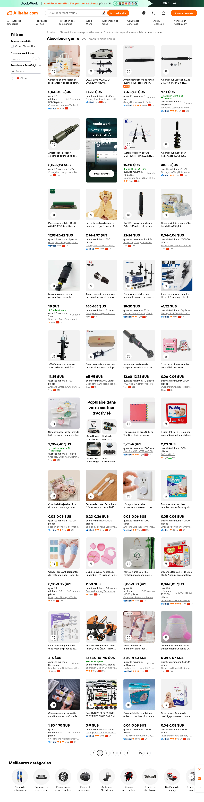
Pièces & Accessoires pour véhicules (79, 32)
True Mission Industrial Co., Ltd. (139, 735)
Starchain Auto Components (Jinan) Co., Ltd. (64, 319)
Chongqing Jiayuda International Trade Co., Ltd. (101, 99)
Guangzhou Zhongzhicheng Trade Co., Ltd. (101, 383)
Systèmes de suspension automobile (123, 32)
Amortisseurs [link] (155, 32)
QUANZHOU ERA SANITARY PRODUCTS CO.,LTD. (176, 600)
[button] (104, 13)
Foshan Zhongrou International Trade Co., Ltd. (64, 526)
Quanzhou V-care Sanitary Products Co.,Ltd (176, 735)
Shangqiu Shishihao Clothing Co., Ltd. (64, 456)
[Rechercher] (118, 13)
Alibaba (51, 32)
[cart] (154, 13)
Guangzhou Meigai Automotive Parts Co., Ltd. (101, 313)
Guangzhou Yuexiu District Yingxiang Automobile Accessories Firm (139, 178)
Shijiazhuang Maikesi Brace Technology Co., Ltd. (64, 738)
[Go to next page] (147, 753)
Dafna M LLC (168, 454)
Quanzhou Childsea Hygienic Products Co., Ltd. (176, 386)
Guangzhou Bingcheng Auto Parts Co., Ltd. (64, 242)
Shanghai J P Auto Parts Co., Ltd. (176, 313)
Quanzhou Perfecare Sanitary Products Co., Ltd (139, 597)
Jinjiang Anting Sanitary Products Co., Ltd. (176, 526)
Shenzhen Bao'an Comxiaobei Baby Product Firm (101, 667)
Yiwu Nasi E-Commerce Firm (138, 383)
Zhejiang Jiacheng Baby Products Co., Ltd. (101, 526)
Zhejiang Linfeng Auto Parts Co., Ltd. (64, 386)
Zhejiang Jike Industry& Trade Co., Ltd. (139, 526)
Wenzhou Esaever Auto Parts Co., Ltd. (176, 107)
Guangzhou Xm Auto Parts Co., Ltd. (101, 732)
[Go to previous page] (93, 753)
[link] (199, 769)
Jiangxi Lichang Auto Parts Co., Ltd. (139, 102)
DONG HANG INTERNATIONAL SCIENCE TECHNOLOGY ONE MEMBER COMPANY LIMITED (139, 451)
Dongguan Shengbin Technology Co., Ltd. (64, 597)
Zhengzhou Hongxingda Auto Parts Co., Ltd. (64, 172)
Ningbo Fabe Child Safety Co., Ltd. (64, 668)
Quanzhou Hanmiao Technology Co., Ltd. (64, 105)
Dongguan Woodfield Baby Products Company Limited (101, 245)
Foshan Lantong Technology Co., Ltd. (101, 591)
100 (141, 753)
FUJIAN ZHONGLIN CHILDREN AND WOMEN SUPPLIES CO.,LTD (176, 245)
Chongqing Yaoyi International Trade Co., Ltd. (176, 172)
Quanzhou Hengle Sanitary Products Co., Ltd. (176, 668)
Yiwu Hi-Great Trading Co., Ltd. (139, 313)
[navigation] (26, 393)
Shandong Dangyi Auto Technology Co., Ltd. (139, 242)
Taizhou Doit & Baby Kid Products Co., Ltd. (139, 668)
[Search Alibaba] (74, 13)
